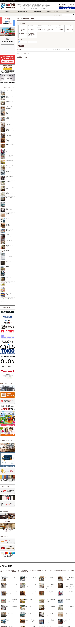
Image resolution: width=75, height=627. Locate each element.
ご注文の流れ (8, 11)
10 (66, 49)
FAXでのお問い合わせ (67, 8)
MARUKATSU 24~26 (68, 26)
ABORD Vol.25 (69, 29)
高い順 (30, 42)
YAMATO (30, 25)
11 (68, 49)
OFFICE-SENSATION (39, 26)
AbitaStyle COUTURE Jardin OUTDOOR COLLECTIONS (31, 35)
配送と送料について (22, 11)
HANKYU (49, 25)
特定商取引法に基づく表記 (52, 11)
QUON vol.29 (59, 29)
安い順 (21, 42)
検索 (21, 45)
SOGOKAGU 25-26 (50, 30)
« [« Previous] (44, 49)
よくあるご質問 (37, 11)
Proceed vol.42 (23, 33)
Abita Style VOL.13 (22, 30)
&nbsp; (7, 45)
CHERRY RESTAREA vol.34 (59, 26)
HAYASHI (21, 25)
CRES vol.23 (31, 29)
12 (71, 49)
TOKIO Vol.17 (41, 29)
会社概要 (67, 11)
